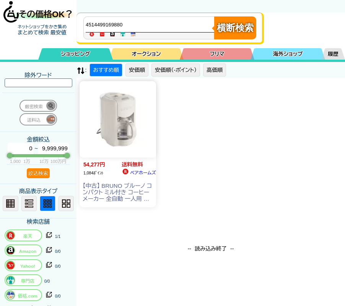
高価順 (215, 70)
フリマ (217, 54)
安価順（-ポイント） (176, 70)
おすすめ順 (106, 70)
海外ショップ (288, 54)
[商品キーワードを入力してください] (151, 24)
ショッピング (75, 54)
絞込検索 (38, 173)
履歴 (333, 54)
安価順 (137, 70)
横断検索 (235, 28)
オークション (146, 54)
